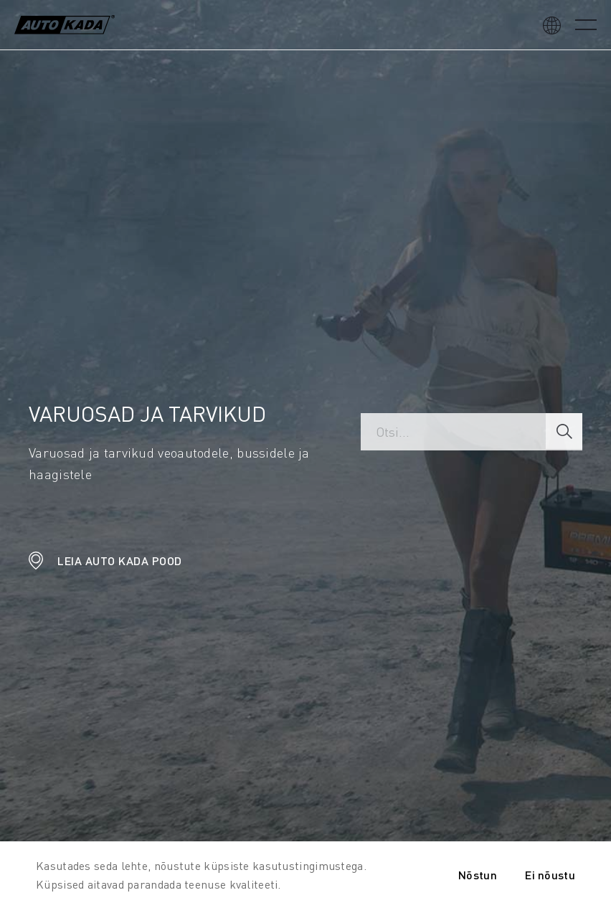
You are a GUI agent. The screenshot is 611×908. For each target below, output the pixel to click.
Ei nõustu (550, 874)
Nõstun (477, 874)
